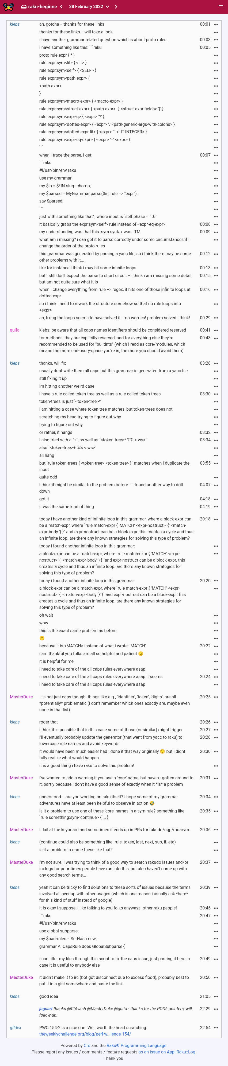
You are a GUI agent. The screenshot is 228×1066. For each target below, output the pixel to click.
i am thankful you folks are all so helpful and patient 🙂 (91, 653)
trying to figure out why (61, 424)
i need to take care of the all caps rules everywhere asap (92, 669)
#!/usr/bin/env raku (57, 170)
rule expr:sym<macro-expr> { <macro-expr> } (81, 101)
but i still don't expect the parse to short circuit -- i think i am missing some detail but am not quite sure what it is (115, 279)
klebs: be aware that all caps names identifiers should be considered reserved (112, 330)
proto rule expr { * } (57, 55)
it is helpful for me (56, 661)
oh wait (46, 615)
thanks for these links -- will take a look (76, 31)
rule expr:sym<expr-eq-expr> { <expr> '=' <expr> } (84, 139)
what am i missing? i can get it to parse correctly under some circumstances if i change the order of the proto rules (114, 242)
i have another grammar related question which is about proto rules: (103, 39)
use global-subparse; (59, 930)
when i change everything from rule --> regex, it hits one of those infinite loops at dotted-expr (115, 292)
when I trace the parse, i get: (65, 155)
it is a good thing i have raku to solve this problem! (86, 765)
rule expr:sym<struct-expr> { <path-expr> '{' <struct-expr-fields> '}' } (101, 108)
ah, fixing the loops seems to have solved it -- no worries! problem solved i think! (114, 317)
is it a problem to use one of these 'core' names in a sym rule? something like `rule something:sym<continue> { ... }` (111, 814)
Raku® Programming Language (136, 1045)
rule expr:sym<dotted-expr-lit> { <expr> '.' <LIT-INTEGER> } (93, 131)
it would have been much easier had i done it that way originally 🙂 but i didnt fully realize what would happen (112, 754)
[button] (221, 7)
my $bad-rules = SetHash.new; (68, 938)
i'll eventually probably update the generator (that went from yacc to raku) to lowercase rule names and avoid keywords (111, 740)
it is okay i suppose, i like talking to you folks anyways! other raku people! (108, 908)
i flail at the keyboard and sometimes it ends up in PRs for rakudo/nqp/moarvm (114, 829)
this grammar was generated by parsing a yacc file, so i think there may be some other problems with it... (115, 257)
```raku (45, 162)
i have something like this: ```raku (70, 47)
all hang (46, 455)
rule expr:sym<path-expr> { (64, 78)
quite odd (48, 477)
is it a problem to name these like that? (76, 849)
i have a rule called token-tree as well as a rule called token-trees (100, 393)
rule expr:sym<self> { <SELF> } (67, 70)
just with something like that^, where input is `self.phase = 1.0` (98, 216)
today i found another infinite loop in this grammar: (87, 545)
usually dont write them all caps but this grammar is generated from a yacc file (113, 370)
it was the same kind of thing (66, 506)
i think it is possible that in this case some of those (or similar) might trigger (111, 729)
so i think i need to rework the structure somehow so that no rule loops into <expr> (110, 307)
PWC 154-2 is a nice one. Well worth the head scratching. (93, 1031)
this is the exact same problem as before (78, 630)
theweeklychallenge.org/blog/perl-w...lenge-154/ (85, 1034)
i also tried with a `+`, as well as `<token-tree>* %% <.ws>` (93, 439)
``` (41, 147)
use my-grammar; (56, 178)
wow (43, 622)
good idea (48, 996)
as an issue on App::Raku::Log (167, 1052)
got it (44, 498)
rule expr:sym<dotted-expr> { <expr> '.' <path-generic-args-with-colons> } (107, 124)
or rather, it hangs (55, 432)
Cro (87, 1045)
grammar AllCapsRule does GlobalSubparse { (82, 946)
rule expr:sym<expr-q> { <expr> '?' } (71, 116)
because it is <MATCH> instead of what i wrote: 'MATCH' (92, 645)
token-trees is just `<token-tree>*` (70, 401)
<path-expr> (50, 85)
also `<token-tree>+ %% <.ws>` (67, 447)
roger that (48, 722)
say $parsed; (51, 201)
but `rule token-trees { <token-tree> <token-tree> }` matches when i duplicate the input (114, 466)
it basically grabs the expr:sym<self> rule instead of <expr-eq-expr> (102, 224)
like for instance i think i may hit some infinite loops (87, 267)
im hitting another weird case (66, 386)
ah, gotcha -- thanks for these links (71, 24)
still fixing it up (53, 378)
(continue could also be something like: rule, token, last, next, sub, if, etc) (107, 842)
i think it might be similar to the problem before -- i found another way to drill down (111, 488)
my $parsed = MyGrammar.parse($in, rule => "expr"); (88, 193)
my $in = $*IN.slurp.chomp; (65, 185)
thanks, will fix (52, 363)
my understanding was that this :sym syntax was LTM (89, 231)
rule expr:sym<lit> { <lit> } (63, 62)
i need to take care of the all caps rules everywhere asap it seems (101, 676)
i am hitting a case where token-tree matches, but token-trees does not (106, 409)
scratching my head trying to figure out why (80, 416)
